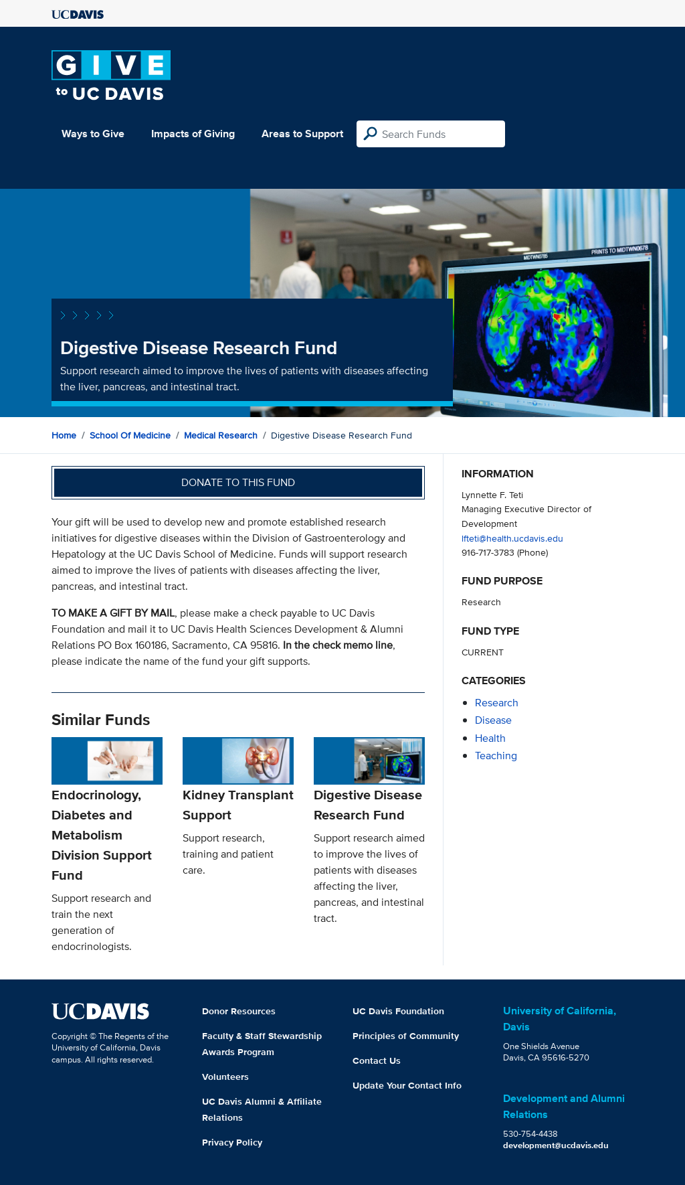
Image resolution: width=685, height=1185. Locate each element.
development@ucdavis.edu (556, 1145)
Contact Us (377, 1060)
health (490, 738)
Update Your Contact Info (407, 1085)
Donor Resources (239, 1011)
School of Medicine (130, 435)
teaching (496, 755)
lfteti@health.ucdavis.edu (512, 538)
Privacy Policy (232, 1142)
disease (493, 720)
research (496, 702)
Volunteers (225, 1076)
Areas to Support (302, 133)
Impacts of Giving (193, 133)
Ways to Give (93, 133)
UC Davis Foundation (398, 1011)
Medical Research (221, 435)
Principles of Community (406, 1035)
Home (64, 435)
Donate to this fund (238, 482)
